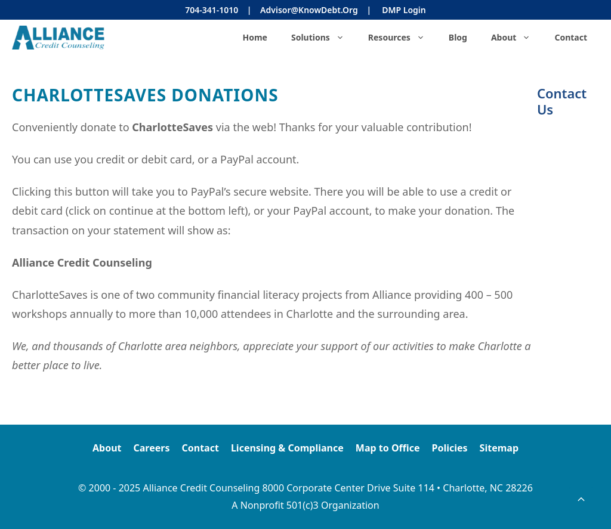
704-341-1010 (211, 10)
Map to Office (388, 447)
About (516, 37)
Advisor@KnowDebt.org (309, 10)
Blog (458, 37)
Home (254, 37)
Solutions (323, 37)
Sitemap (499, 447)
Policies (449, 447)
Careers (152, 447)
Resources (402, 37)
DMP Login (403, 10)
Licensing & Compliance (287, 447)
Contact (570, 37)
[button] (581, 499)
